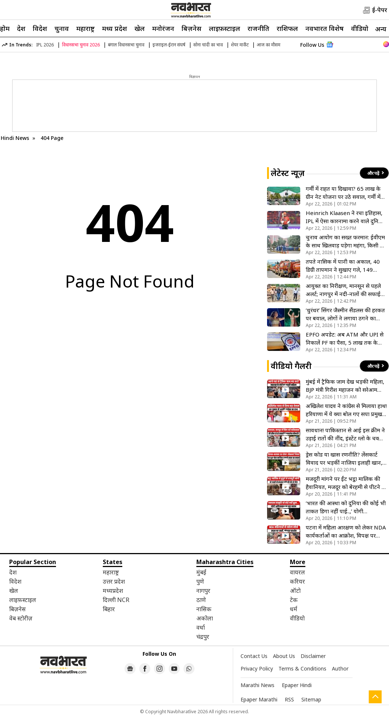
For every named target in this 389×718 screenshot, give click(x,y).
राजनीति (258, 28)
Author (340, 668)
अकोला (204, 618)
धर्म (293, 609)
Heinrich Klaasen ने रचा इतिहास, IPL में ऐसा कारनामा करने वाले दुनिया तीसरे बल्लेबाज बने (344, 217)
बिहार (109, 609)
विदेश (40, 28)
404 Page (52, 137)
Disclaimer (313, 655)
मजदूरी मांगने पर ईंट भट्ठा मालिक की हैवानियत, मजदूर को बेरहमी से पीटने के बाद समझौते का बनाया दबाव (346, 483)
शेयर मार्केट (240, 45)
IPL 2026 (45, 45)
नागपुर (203, 591)
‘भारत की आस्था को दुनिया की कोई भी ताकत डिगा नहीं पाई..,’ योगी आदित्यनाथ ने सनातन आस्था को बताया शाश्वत (346, 507)
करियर (297, 581)
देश (21, 28)
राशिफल (287, 28)
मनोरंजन (163, 28)
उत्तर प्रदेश (114, 581)
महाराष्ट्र (85, 28)
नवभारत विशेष (324, 28)
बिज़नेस (191, 28)
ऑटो (295, 591)
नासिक (203, 609)
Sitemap (311, 699)
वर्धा (200, 627)
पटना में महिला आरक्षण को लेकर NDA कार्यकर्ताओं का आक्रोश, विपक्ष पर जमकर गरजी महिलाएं (346, 531)
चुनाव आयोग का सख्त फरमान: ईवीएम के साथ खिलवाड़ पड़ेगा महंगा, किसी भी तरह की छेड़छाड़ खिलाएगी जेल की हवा (345, 241)
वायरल (297, 572)
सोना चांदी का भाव (208, 45)
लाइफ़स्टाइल (224, 28)
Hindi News (15, 137)
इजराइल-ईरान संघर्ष (169, 45)
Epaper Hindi (297, 685)
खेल (139, 28)
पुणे (200, 581)
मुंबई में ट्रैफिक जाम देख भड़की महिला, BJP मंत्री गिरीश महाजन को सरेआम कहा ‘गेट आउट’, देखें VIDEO (345, 386)
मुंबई (201, 572)
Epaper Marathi (259, 699)
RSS (289, 699)
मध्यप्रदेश (113, 591)
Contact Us (254, 655)
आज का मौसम (268, 45)
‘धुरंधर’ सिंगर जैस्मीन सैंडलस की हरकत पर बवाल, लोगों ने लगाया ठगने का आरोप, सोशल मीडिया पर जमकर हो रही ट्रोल (346, 314)
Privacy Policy (257, 668)
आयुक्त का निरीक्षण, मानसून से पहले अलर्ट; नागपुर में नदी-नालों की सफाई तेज (343, 290)
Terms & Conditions (302, 668)
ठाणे (201, 600)
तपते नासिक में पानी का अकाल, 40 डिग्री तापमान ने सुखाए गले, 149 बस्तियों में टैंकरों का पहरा (343, 266)
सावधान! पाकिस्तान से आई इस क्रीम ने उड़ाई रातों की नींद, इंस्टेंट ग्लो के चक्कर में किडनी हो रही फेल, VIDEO (345, 434)
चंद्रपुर (202, 637)
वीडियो (359, 28)
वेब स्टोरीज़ (20, 618)
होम (5, 28)
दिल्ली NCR (116, 600)
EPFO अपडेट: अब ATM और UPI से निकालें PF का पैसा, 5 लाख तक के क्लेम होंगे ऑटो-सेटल (344, 338)
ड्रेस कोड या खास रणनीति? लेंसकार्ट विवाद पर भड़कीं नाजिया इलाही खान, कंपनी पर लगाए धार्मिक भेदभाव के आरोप (344, 459)
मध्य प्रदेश (114, 28)
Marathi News (257, 685)
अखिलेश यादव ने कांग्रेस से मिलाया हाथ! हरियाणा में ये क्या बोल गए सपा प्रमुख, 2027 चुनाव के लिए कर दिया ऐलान (346, 410)
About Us (284, 655)
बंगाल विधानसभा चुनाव (126, 45)
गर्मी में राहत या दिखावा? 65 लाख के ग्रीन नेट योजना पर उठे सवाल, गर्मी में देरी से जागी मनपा (343, 193)
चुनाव (62, 28)
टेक (294, 600)
